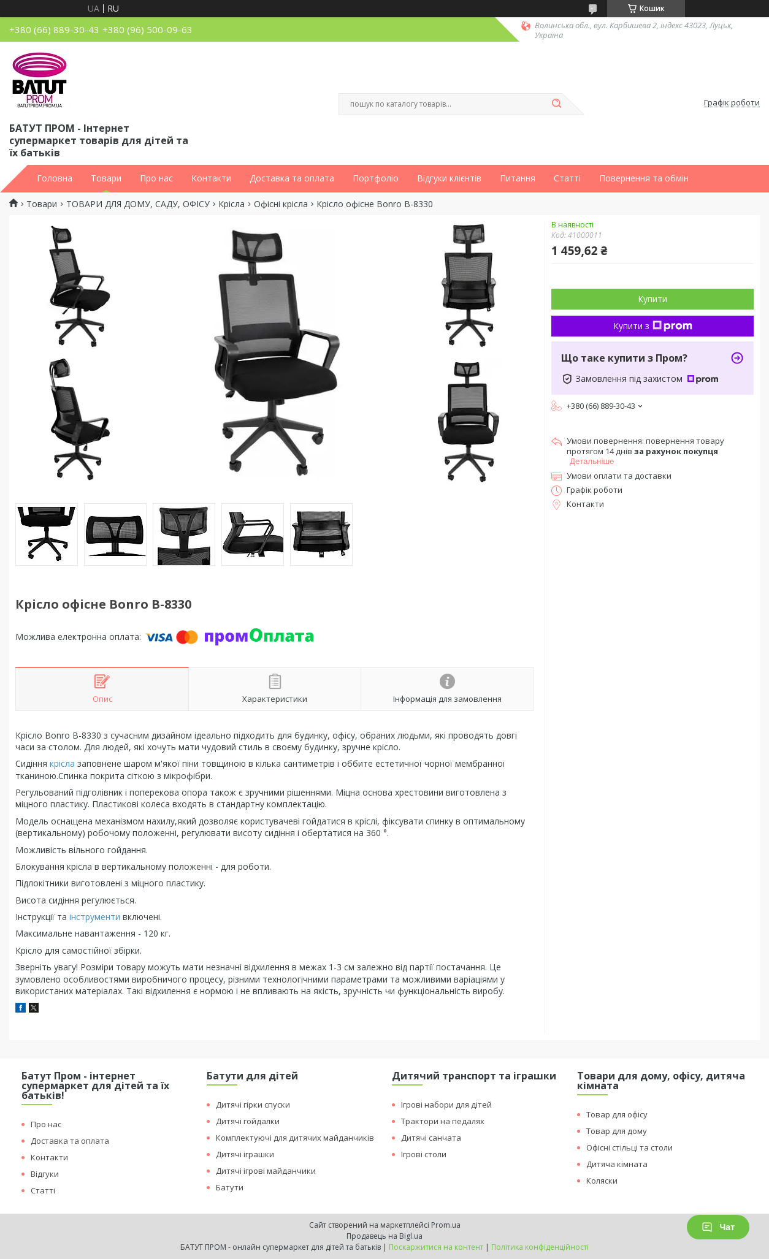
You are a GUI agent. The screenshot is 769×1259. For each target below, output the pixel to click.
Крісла (231, 204)
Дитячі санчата (431, 1137)
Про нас (156, 178)
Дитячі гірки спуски (253, 1104)
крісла (62, 763)
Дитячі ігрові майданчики (266, 1170)
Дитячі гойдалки (248, 1121)
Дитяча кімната (617, 1164)
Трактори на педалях (442, 1121)
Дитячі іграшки (245, 1154)
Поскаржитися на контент (436, 1247)
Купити (652, 299)
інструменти (94, 916)
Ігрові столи (423, 1154)
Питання (517, 178)
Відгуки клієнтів (449, 178)
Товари (106, 178)
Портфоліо (376, 178)
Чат (718, 1227)
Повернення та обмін (644, 178)
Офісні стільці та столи (629, 1147)
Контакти (211, 178)
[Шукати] (556, 104)
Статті (567, 178)
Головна (54, 178)
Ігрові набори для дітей (446, 1104)
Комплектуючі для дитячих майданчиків (295, 1137)
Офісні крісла (281, 204)
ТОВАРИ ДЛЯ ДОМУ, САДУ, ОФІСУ (138, 204)
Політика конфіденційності (540, 1247)
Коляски (602, 1180)
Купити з (652, 326)
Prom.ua (446, 1225)
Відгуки (45, 1173)
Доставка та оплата (292, 178)
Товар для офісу (617, 1114)
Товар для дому (616, 1130)
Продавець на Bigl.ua (384, 1236)
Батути (229, 1187)
